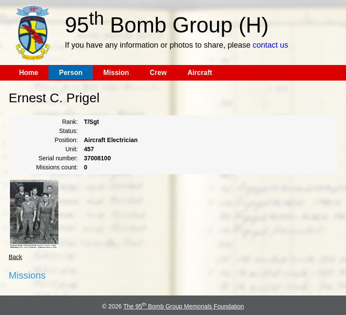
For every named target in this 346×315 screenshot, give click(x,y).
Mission (116, 72)
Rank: (70, 121)
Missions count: (57, 167)
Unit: (71, 149)
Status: (68, 130)
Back (15, 256)
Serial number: (58, 158)
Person (70, 72)
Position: (66, 139)
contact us (270, 45)
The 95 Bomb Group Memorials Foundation (183, 306)
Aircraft (199, 72)
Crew (158, 72)
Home (28, 72)
